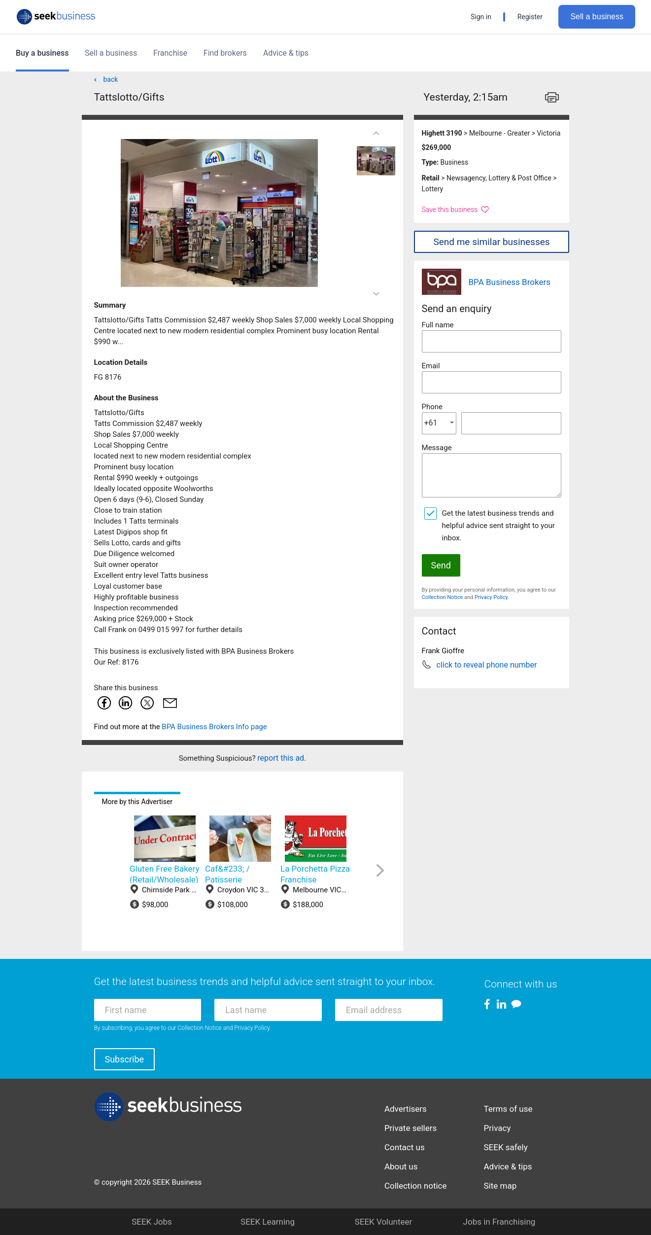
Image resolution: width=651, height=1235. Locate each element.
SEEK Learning (267, 1222)
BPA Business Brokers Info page (214, 726)
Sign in (481, 17)
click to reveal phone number (487, 665)
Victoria (548, 133)
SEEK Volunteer (383, 1222)
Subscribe (124, 1059)
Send (441, 565)
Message (437, 447)
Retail (431, 178)
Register (530, 17)
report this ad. (281, 758)
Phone (432, 406)
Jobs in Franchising (499, 1222)
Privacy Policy (491, 597)
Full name (438, 324)
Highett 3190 (442, 133)
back (105, 79)
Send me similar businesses (491, 241)
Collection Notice (442, 597)
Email (431, 365)
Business (455, 162)
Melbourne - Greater (499, 133)
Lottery (433, 189)
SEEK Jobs (152, 1222)
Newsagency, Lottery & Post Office (498, 178)
